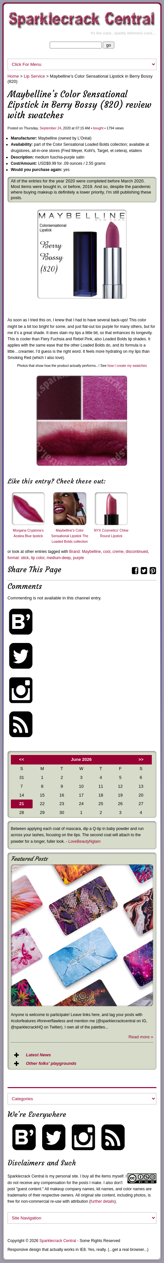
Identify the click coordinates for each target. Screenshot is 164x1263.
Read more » (140, 1036)
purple (78, 558)
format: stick (18, 558)
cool (106, 551)
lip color (37, 558)
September (48, 128)
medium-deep (58, 558)
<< (21, 759)
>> (140, 759)
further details (103, 1201)
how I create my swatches (127, 366)
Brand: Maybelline (85, 551)
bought (98, 128)
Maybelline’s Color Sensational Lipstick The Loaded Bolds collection (69, 536)
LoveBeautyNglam (84, 841)
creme (118, 551)
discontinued (137, 551)
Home (13, 76)
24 (59, 128)
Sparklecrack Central (26, 1176)
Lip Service (34, 76)
